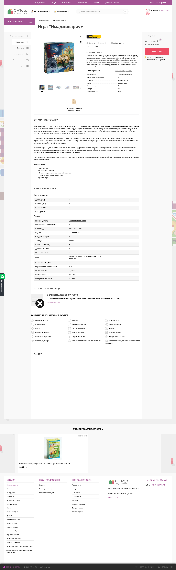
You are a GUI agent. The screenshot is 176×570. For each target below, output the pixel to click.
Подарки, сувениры (40, 341)
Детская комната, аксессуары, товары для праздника (19, 551)
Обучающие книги (76, 336)
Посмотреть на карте (115, 497)
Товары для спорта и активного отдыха (84, 341)
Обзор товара (21, 42)
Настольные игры (39, 320)
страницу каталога (72, 299)
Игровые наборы (113, 332)
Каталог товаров (20, 21)
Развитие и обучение (41, 336)
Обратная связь (11, 567)
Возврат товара (77, 508)
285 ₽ (23, 467)
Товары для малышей (115, 336)
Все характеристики (123, 71)
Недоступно (150, 36)
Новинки (42, 485)
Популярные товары (46, 489)
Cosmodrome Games (125, 74)
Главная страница (53, 303)
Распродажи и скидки (46, 493)
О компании (66, 3)
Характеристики (21, 54)
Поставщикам (82, 3)
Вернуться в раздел (19, 36)
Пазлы (35, 328)
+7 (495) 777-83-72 (30, 567)
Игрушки (73, 320)
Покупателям (40, 3)
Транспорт (111, 328)
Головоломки (38, 324)
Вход (152, 3)
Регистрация (161, 3)
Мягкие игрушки (76, 332)
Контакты (96, 3)
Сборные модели (76, 328)
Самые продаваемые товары (88, 429)
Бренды (53, 3)
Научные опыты (113, 324)
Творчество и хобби (77, 324)
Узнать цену (157, 51)
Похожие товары (21, 60)
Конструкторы (112, 320)
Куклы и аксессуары (40, 332)
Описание (23, 48)
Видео (24, 66)
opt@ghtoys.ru (63, 11)
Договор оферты (77, 512)
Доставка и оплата (112, 3)
